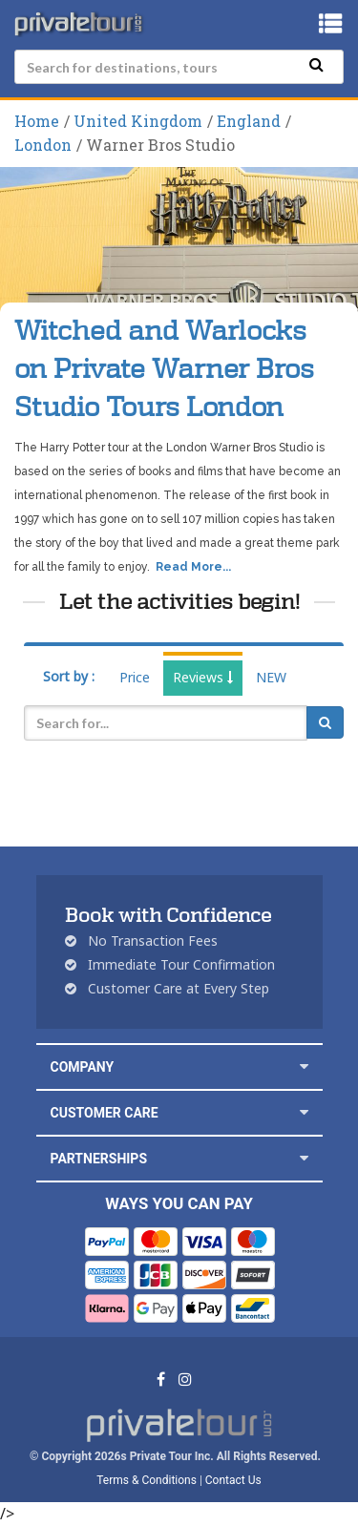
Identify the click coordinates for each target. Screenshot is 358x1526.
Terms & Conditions (146, 1480)
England (249, 121)
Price (134, 677)
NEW (271, 677)
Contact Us (233, 1480)
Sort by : (69, 676)
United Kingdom (138, 121)
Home (36, 121)
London (43, 145)
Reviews (203, 677)
